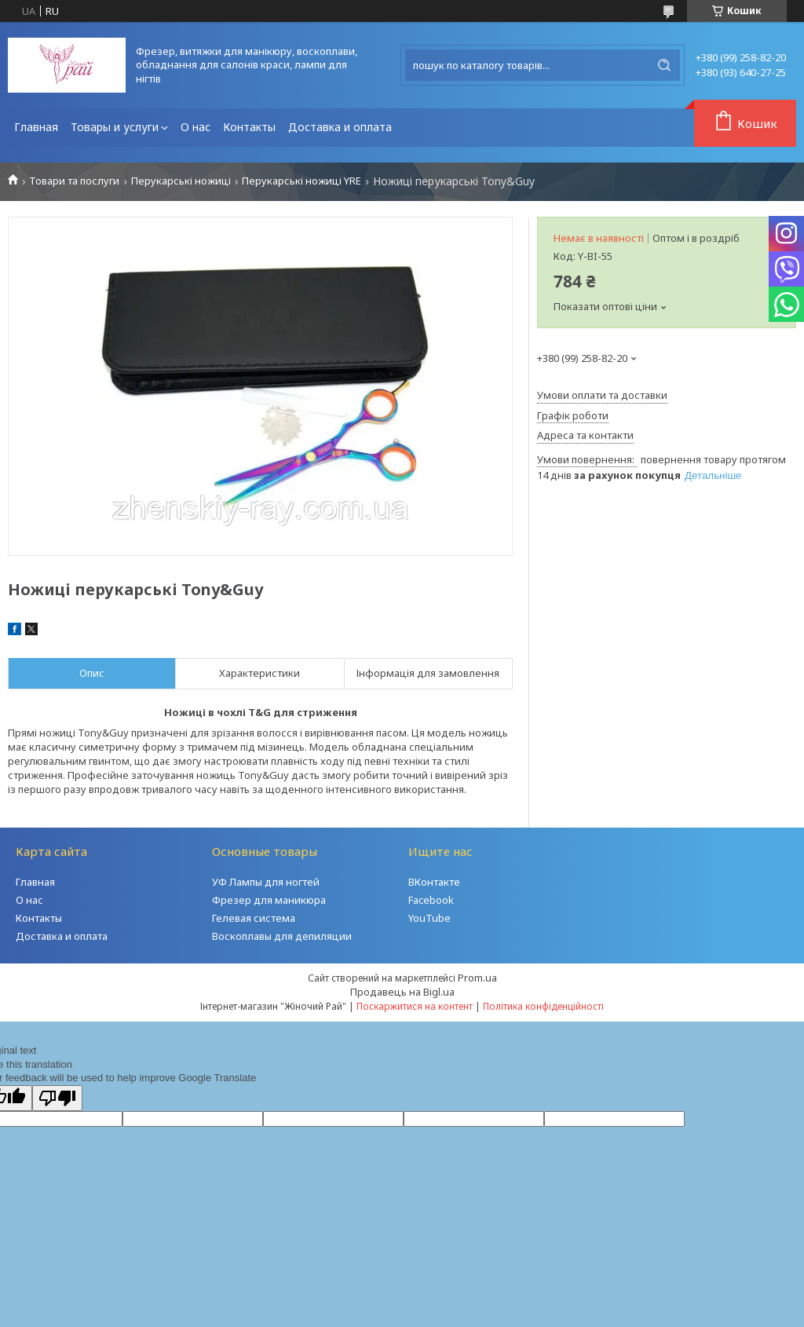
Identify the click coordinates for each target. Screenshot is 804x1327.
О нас (195, 126)
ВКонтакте (434, 882)
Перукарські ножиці (181, 181)
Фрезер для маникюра (269, 900)
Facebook (431, 900)
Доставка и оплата (340, 126)
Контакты (249, 126)
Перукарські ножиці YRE (301, 181)
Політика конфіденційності (543, 1006)
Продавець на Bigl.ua (402, 992)
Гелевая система (253, 918)
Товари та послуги (74, 181)
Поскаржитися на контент (414, 1006)
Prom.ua (477, 978)
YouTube (429, 918)
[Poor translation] (57, 1098)
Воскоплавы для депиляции (282, 936)
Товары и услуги (115, 126)
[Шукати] (664, 65)
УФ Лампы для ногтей (266, 882)
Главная (36, 126)
